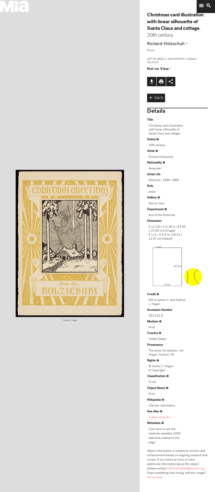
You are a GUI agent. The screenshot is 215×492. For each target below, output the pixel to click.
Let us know (155, 477)
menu (201, 5)
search (208, 5)
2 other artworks (159, 417)
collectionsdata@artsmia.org (186, 468)
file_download (151, 81)
